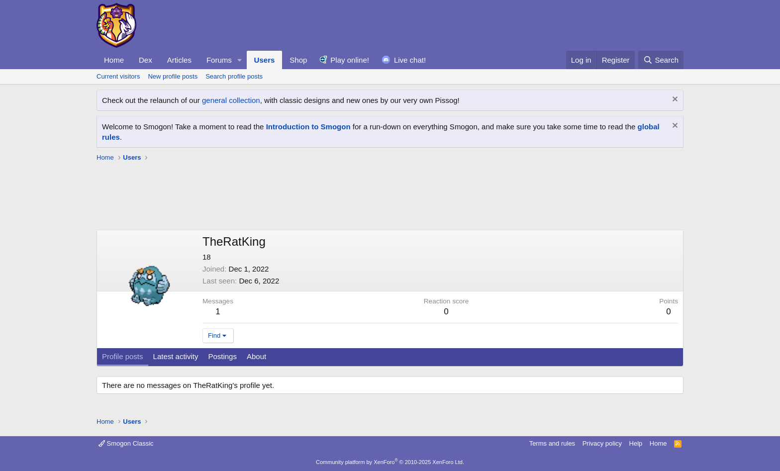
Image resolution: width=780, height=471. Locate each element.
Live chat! (410, 60)
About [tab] (256, 356)
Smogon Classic (126, 443)
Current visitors (118, 76)
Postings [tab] (222, 356)
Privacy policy (602, 443)
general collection (231, 100)
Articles (179, 60)
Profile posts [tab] (122, 356)
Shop (298, 60)
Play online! (349, 60)
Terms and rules (552, 443)
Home (114, 60)
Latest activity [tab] (175, 356)
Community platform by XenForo (390, 462)
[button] (240, 60)
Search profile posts (234, 76)
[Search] (660, 60)
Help (636, 443)
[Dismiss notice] (674, 100)
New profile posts (172, 76)
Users (264, 60)
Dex (145, 60)
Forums (219, 60)
